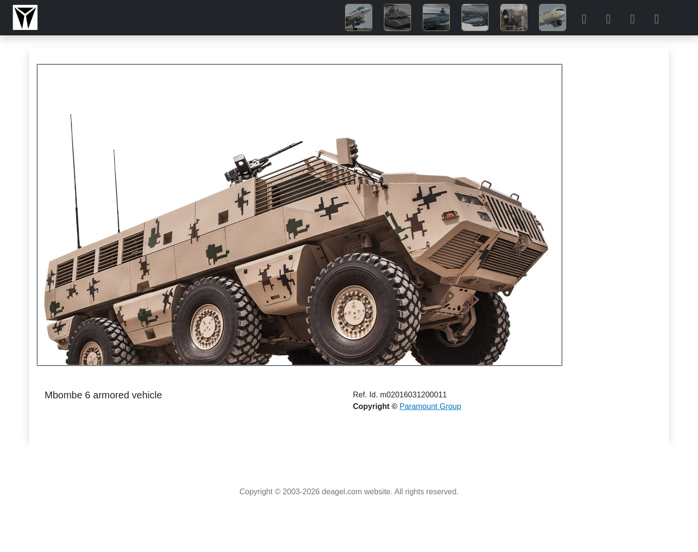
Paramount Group (430, 406)
